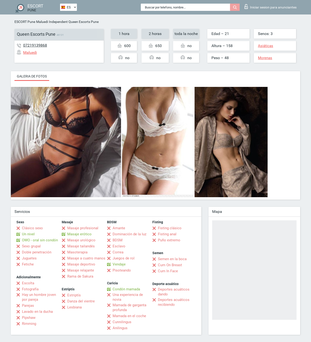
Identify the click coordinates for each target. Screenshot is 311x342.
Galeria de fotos (32, 76)
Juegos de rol (124, 258)
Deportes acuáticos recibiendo (173, 302)
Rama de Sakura (80, 276)
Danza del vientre (81, 301)
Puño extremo (169, 240)
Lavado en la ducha (37, 311)
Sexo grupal (31, 246)
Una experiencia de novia (128, 297)
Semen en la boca (172, 259)
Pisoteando (122, 270)
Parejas (28, 305)
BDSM (117, 240)
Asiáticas (265, 46)
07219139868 (35, 45)
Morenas (265, 58)
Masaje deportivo (81, 264)
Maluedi (42, 22)
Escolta (28, 283)
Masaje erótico (79, 234)
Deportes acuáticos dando (173, 291)
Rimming (29, 323)
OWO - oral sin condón (40, 240)
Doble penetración (36, 252)
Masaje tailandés (81, 246)
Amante (119, 228)
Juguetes (29, 258)
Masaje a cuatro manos (86, 258)
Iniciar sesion (270, 6)
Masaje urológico (81, 240)
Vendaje (119, 264)
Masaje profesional (82, 228)
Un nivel (28, 234)
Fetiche (28, 264)
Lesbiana (74, 307)
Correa (118, 252)
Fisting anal (167, 234)
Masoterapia (77, 252)
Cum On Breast (170, 265)
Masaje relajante (80, 270)
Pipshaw (28, 317)
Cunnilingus (122, 322)
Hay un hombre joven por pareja (39, 297)
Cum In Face (168, 271)
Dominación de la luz (129, 234)
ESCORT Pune (24, 22)
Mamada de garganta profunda (129, 307)
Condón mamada (126, 289)
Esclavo (119, 246)
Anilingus (120, 328)
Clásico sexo (32, 228)
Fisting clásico (170, 228)
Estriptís (74, 295)
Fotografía (30, 289)
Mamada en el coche (129, 316)
